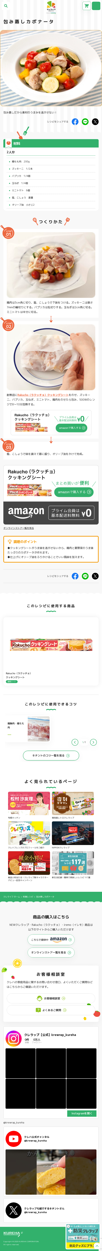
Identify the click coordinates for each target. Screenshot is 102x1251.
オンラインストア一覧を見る (18, 528)
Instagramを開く (81, 1113)
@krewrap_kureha (13, 1122)
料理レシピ (28, 896)
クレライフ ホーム (11, 896)
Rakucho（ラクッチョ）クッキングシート (43, 395)
